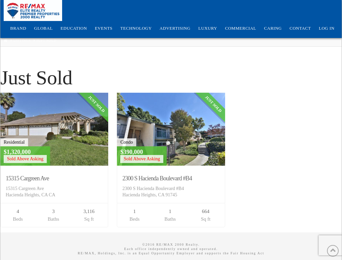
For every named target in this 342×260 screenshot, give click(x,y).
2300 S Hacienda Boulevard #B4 (157, 178)
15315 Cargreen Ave (27, 178)
